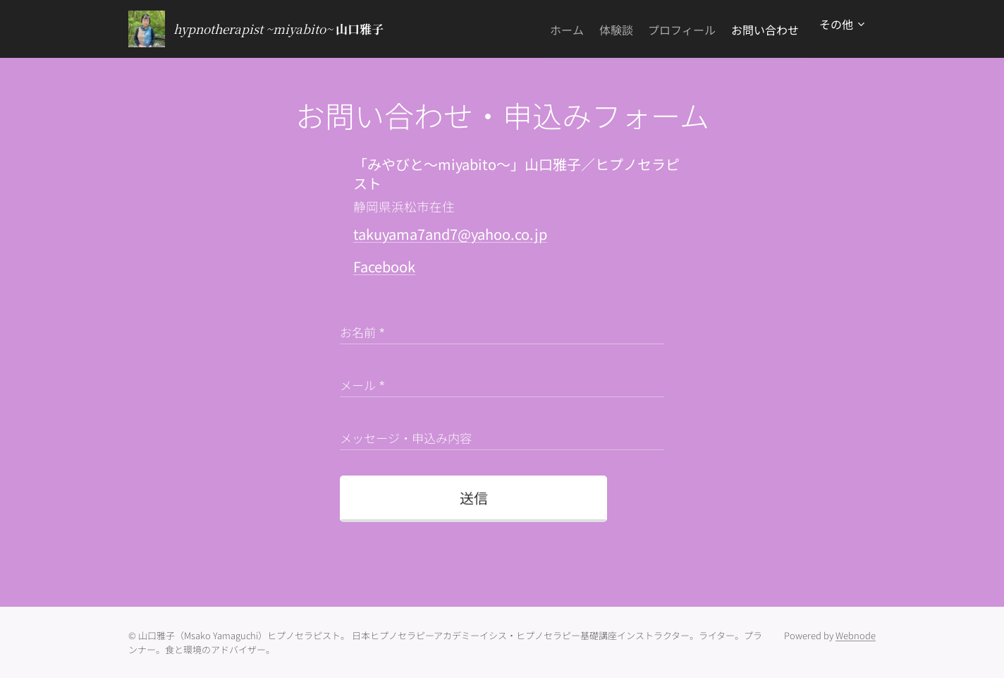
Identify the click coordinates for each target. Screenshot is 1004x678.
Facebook (384, 266)
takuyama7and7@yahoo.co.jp (450, 234)
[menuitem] (531, 29)
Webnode (855, 635)
